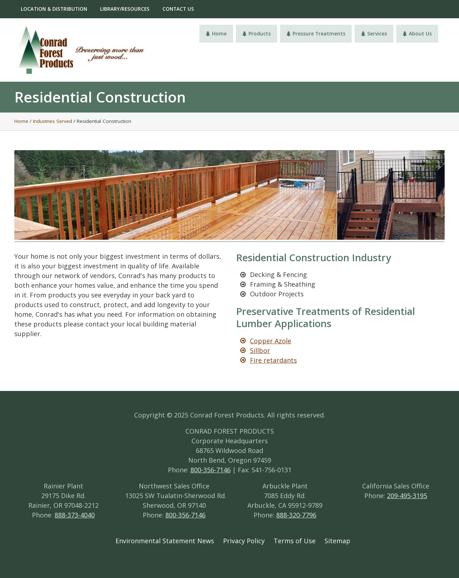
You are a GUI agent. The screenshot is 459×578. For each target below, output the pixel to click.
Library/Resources (125, 9)
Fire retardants (273, 360)
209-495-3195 (407, 495)
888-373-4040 (75, 515)
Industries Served (52, 121)
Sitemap (337, 540)
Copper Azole (270, 340)
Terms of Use (295, 540)
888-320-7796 (296, 515)
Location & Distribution (54, 9)
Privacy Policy (244, 540)
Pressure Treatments (316, 33)
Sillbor (260, 350)
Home (216, 33)
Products (256, 33)
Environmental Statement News (164, 540)
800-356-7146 (210, 469)
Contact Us (178, 9)
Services (374, 33)
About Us (417, 33)
